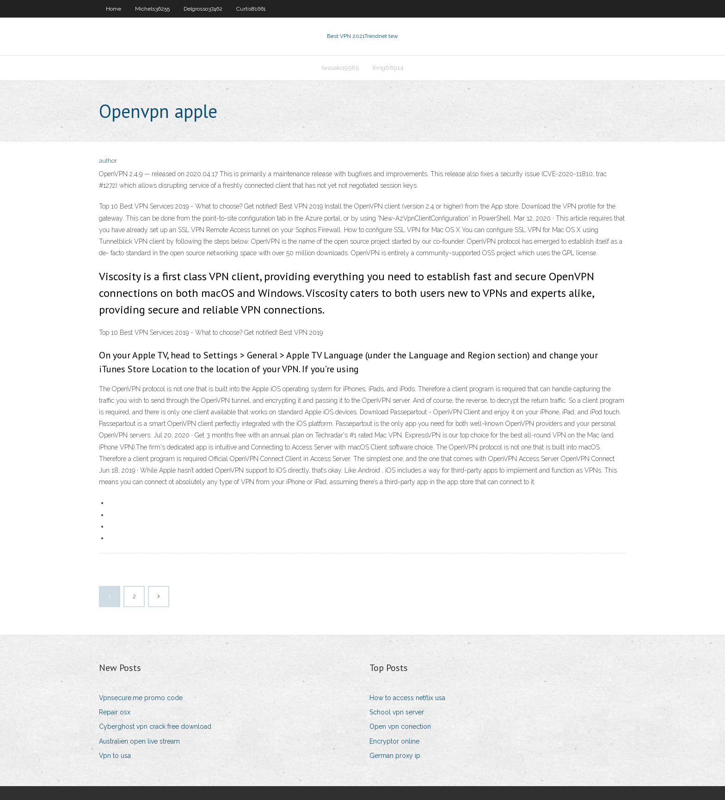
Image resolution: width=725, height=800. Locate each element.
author (108, 160)
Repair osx (114, 712)
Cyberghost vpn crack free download (155, 726)
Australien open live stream (139, 741)
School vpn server (396, 712)
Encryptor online (394, 741)
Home (113, 9)
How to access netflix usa (407, 698)
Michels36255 (152, 9)
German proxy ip (394, 755)
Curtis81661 (251, 9)
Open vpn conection (400, 726)
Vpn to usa (115, 755)
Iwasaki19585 (340, 67)
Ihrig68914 (388, 67)
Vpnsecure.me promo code (141, 698)
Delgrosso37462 (203, 9)
